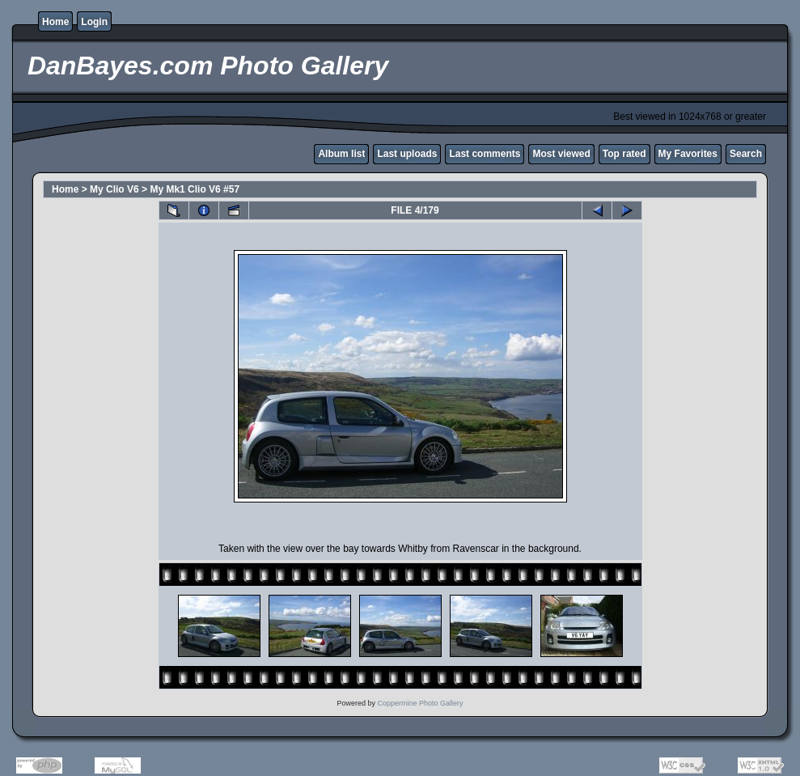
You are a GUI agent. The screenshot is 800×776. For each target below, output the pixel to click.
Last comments (484, 153)
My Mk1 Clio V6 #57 (194, 189)
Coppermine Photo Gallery (420, 703)
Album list (341, 153)
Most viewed (561, 153)
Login (94, 22)
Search (746, 153)
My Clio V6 (114, 189)
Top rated (624, 153)
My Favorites (687, 153)
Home (55, 22)
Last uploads (407, 153)
